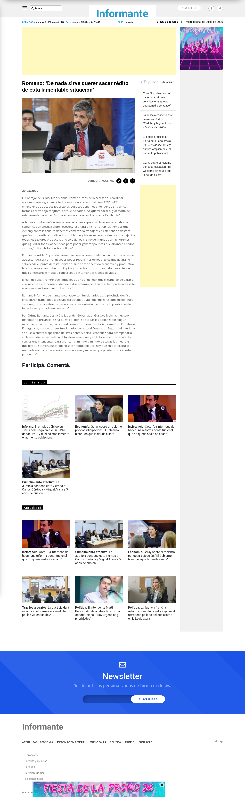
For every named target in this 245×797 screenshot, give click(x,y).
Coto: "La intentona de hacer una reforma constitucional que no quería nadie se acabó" (157, 99)
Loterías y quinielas (36, 761)
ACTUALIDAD (30, 742)
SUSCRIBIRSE (148, 699)
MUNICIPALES (98, 742)
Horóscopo (31, 755)
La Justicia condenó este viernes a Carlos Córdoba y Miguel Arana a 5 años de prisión (158, 121)
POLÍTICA (115, 742)
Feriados (30, 766)
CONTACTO (145, 742)
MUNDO (129, 742)
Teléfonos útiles (34, 778)
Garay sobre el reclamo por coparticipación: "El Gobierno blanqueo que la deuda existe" (157, 168)
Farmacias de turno (167, 22)
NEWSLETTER (189, 8)
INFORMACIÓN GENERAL (71, 742)
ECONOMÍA (46, 742)
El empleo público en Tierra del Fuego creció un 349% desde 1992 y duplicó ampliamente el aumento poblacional (157, 145)
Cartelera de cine (35, 772)
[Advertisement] (99, 51)
